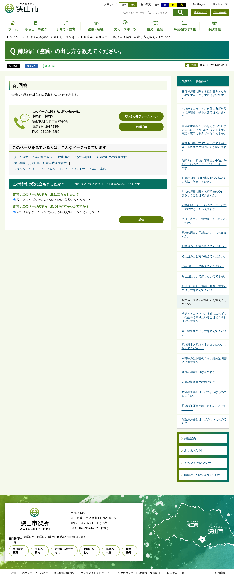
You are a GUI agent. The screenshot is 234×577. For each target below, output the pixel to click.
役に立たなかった (80, 199)
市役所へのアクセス (64, 551)
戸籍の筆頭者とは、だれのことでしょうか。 (204, 407)
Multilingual (199, 4)
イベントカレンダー (197, 462)
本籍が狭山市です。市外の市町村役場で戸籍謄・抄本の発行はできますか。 (204, 112)
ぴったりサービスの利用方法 (32, 157)
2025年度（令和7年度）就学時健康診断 (40, 163)
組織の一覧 (110, 551)
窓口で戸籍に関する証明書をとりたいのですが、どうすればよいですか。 (204, 95)
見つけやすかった (28, 212)
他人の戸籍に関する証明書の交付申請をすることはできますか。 (204, 193)
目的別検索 (220, 12)
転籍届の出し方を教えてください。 (204, 246)
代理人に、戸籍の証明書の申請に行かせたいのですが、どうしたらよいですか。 (204, 164)
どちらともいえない (49, 199)
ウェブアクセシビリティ (95, 573)
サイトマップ (220, 4)
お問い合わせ (89, 551)
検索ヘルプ (200, 12)
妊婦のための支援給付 (112, 157)
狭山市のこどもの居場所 (74, 157)
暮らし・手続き (64, 37)
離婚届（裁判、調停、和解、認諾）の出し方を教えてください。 (204, 288)
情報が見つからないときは (202, 474)
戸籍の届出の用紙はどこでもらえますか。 (204, 234)
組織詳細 (141, 126)
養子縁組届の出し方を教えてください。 (204, 332)
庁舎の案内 (39, 551)
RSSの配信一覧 (175, 573)
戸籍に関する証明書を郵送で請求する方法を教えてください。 (204, 179)
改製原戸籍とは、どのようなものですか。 (204, 421)
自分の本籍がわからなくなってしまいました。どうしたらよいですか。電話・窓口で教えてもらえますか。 (204, 129)
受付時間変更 (18, 551)
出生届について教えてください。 (203, 266)
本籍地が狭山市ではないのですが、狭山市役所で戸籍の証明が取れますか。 (204, 147)
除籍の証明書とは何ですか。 (200, 381)
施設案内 (190, 438)
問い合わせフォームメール (141, 116)
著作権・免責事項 (149, 573)
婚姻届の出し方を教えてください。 (204, 256)
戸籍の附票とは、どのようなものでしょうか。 (204, 393)
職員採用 (128, 551)
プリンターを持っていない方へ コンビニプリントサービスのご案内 (59, 169)
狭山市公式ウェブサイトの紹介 (29, 573)
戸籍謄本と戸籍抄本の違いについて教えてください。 (204, 346)
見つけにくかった (89, 212)
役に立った (23, 199)
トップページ (15, 37)
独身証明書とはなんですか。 (200, 372)
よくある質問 (39, 37)
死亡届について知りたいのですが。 (204, 276)
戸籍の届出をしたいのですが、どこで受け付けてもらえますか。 (204, 207)
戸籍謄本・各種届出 (94, 37)
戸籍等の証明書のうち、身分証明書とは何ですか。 (204, 360)
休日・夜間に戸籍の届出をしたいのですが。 (204, 220)
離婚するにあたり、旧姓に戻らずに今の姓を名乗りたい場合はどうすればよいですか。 (204, 317)
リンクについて (124, 573)
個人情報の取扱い (64, 573)
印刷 (193, 65)
